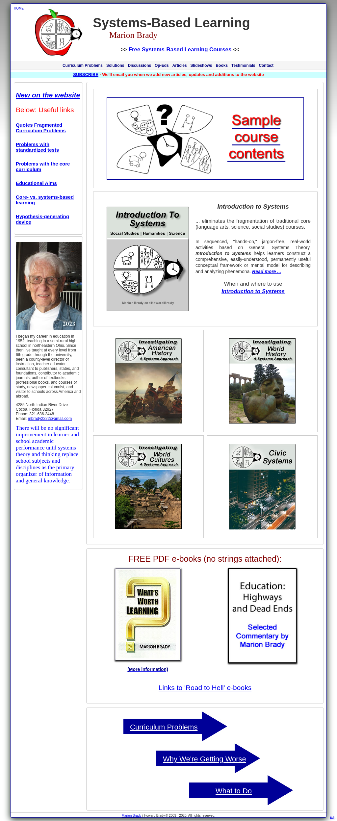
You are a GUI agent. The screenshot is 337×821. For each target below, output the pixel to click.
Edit (332, 817)
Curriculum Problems (83, 65)
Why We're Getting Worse (204, 759)
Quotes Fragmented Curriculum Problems (41, 127)
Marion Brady (131, 815)
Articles (179, 65)
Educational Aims (36, 183)
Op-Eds (162, 65)
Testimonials (243, 65)
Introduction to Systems (253, 291)
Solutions (115, 65)
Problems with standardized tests (37, 147)
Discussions (139, 65)
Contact (266, 65)
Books (222, 65)
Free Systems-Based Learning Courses (180, 49)
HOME (19, 8)
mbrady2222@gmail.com (50, 418)
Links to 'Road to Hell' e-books (205, 687)
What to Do (234, 791)
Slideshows (201, 65)
